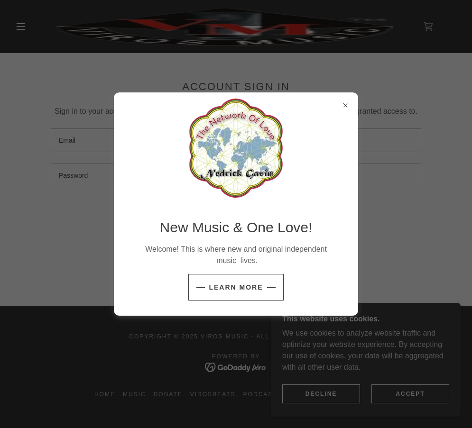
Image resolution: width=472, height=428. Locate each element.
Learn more (236, 287)
